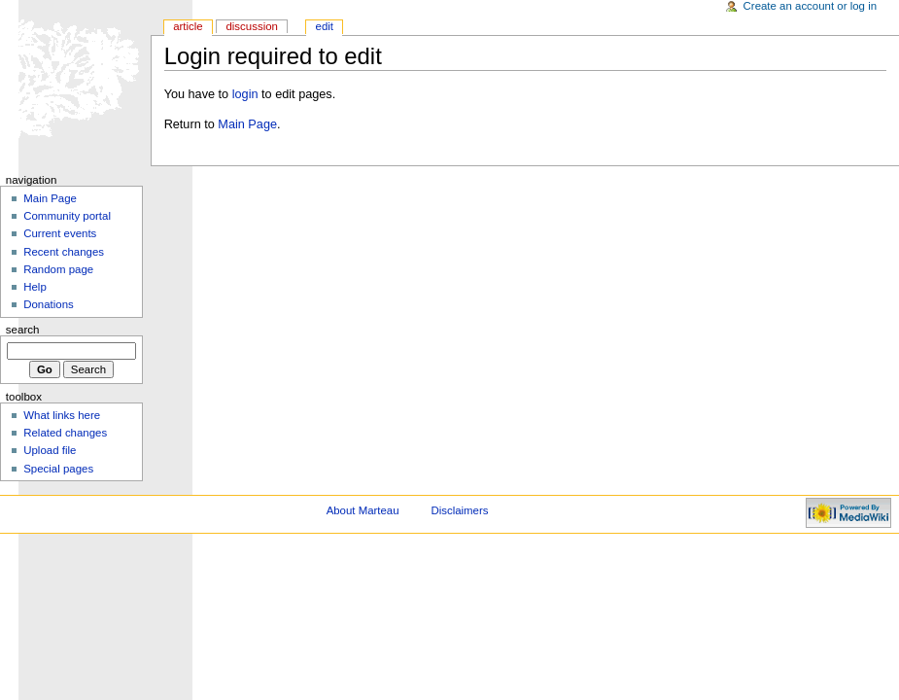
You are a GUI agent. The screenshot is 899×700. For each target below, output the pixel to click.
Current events (59, 233)
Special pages (58, 468)
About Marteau (363, 510)
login (245, 94)
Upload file (49, 450)
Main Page (247, 124)
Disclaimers (459, 510)
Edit (324, 26)
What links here (61, 415)
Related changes (65, 432)
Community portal (67, 216)
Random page (58, 269)
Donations (48, 304)
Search (23, 329)
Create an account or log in (810, 6)
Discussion (251, 26)
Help (35, 287)
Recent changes (63, 252)
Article (188, 26)
